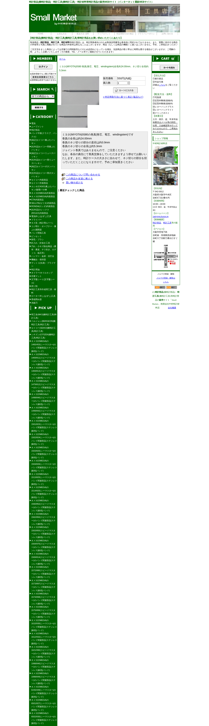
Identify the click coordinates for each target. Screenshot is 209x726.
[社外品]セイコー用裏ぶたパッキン (43, 148)
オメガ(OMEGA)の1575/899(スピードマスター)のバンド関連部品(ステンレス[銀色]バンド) (43, 612)
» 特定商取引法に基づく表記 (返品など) (123, 97)
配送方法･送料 (83, 34)
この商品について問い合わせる (83, 174)
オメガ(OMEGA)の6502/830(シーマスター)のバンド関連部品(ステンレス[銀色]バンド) (44, 718)
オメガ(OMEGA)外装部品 (43, 193)
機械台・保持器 (38, 259)
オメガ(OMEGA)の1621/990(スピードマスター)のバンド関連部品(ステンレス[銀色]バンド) (43, 652)
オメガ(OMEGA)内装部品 (43, 196)
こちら (162, 85)
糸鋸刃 (34, 303)
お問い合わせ (167, 34)
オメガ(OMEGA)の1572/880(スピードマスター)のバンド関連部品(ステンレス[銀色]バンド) (43, 572)
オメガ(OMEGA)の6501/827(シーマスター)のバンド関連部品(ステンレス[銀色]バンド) (44, 705)
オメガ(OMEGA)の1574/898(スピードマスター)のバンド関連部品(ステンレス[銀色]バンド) (43, 598)
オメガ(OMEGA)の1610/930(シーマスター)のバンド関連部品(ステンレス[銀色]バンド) (44, 625)
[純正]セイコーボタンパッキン (43, 168)
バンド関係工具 (38, 233)
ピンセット (36, 236)
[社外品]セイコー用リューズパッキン (43, 161)
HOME (40, 34)
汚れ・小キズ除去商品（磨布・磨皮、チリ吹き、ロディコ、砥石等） (43, 249)
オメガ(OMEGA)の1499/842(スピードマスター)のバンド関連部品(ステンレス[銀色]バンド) (43, 412)
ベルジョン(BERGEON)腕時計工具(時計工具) (43, 323)
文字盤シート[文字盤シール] (43, 281)
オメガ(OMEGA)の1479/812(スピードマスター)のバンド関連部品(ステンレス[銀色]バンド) (43, 386)
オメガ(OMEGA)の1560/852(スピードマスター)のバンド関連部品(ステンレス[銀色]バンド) (43, 505)
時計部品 (35, 130)
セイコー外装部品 (39, 183)
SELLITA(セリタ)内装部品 (43, 203)
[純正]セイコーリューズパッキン (43, 155)
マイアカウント (104, 34)
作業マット (36, 276)
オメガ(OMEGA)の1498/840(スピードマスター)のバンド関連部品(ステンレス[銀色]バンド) (43, 399)
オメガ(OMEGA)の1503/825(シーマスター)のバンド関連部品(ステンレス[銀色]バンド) (44, 452)
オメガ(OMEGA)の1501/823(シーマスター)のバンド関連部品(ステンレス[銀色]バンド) (44, 426)
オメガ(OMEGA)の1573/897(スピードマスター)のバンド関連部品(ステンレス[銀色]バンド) (43, 585)
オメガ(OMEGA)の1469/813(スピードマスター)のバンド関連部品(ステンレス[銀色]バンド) (43, 373)
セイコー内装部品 (39, 180)
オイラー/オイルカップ (42, 273)
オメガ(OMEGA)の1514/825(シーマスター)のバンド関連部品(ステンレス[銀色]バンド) (44, 492)
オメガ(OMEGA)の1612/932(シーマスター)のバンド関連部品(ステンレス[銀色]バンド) (44, 638)
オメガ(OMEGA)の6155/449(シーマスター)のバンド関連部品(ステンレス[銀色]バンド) (44, 692)
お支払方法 (61, 34)
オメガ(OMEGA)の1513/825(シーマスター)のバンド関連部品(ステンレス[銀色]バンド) (44, 479)
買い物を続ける (74, 182)
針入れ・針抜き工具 (40, 243)
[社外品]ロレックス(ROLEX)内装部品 (40, 211)
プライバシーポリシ (146, 34)
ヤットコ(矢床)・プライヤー (43, 264)
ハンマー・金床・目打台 (42, 256)
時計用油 (35, 269)
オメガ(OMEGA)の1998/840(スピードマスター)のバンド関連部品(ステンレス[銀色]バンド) (43, 665)
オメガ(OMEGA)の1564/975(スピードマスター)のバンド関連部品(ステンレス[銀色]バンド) (43, 545)
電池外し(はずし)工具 (41, 216)
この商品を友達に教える (79, 178)
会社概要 (172, 308)
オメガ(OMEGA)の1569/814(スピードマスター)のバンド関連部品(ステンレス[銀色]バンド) (43, 559)
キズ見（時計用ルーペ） (42, 223)
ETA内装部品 (37, 199)
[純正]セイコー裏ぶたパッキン (43, 141)
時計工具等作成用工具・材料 (43, 291)
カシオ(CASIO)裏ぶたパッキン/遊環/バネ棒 (43, 188)
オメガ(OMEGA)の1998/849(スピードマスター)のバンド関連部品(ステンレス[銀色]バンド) (43, 678)
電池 (33, 123)
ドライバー (36, 220)
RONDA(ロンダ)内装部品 (43, 206)
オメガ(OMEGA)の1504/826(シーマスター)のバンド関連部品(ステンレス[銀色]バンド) (44, 466)
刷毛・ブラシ (37, 239)
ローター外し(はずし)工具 (43, 296)
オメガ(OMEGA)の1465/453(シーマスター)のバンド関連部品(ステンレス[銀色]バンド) (44, 346)
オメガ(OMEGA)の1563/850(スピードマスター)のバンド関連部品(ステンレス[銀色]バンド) (43, 532)
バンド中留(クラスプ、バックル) (44, 135)
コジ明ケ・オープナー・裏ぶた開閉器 (43, 228)
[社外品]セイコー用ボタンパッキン (43, 175)
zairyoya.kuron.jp (160, 216)
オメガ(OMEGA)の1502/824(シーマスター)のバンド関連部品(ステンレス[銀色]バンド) (44, 439)
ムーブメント (37, 126)
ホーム (62, 59)
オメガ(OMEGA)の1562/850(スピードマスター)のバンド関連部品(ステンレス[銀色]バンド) (43, 519)
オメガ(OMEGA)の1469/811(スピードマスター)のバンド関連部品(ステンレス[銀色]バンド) (43, 359)
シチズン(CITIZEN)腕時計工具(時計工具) (43, 336)
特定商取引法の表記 (125, 34)
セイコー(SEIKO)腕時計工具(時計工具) (43, 329)
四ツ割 (34, 286)
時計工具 (167, 223)
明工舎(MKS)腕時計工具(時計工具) (44, 316)
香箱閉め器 (36, 299)
